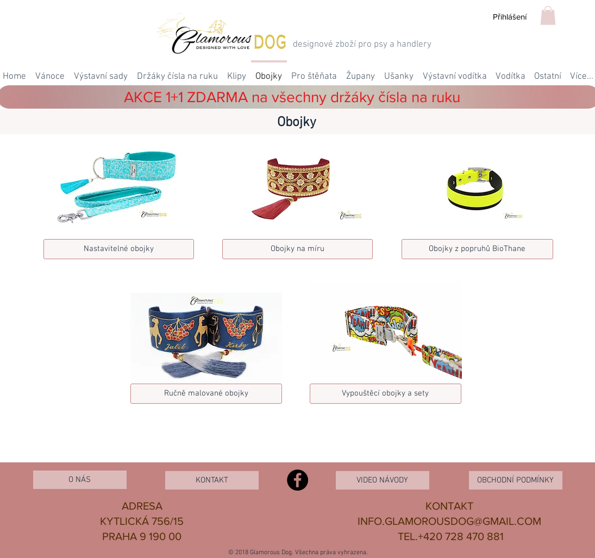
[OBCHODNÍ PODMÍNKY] (515, 480)
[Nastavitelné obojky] (118, 249)
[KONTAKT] (212, 480)
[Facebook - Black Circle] (297, 480)
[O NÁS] (80, 480)
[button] (548, 15)
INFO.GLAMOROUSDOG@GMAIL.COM (449, 521)
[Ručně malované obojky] (206, 394)
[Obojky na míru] (297, 249)
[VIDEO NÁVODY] (382, 480)
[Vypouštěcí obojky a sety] (385, 394)
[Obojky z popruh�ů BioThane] (477, 249)
